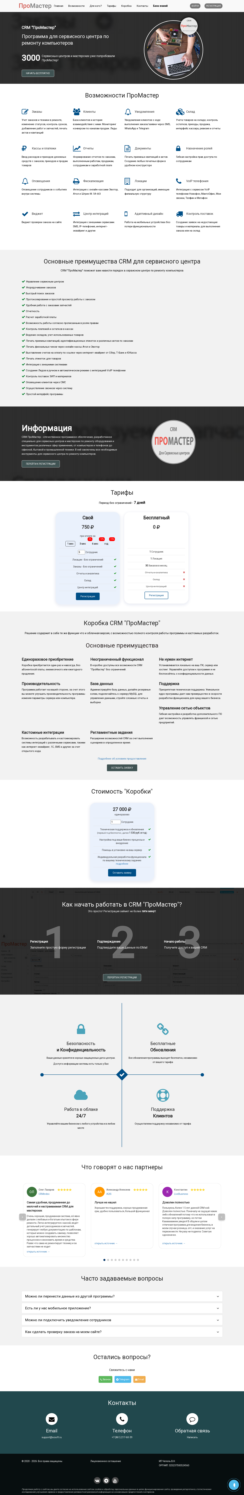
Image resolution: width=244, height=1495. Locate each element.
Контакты (142, 5)
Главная (58, 5)
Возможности (76, 5)
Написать (192, 1437)
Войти (195, 6)
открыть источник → (38, 1251)
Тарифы (111, 5)
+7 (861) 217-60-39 (122, 1437)
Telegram (122, 1379)
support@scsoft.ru (52, 1437)
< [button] (22, 1217)
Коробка (126, 5)
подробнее (122, 863)
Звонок (105, 1379)
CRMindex (44, 1194)
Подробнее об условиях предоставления (122, 758)
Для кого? (96, 5)
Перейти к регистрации (40, 464)
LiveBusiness (181, 1194)
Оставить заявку (122, 767)
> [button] (221, 1217)
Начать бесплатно (38, 73)
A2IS (108, 1194)
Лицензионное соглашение (105, 1461)
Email (139, 1379)
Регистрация (213, 6)
